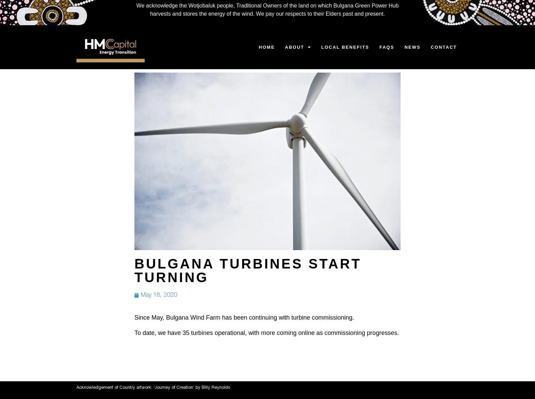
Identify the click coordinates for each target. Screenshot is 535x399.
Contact (444, 47)
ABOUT (298, 47)
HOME (267, 47)
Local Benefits (345, 47)
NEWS (412, 47)
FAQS (386, 47)
